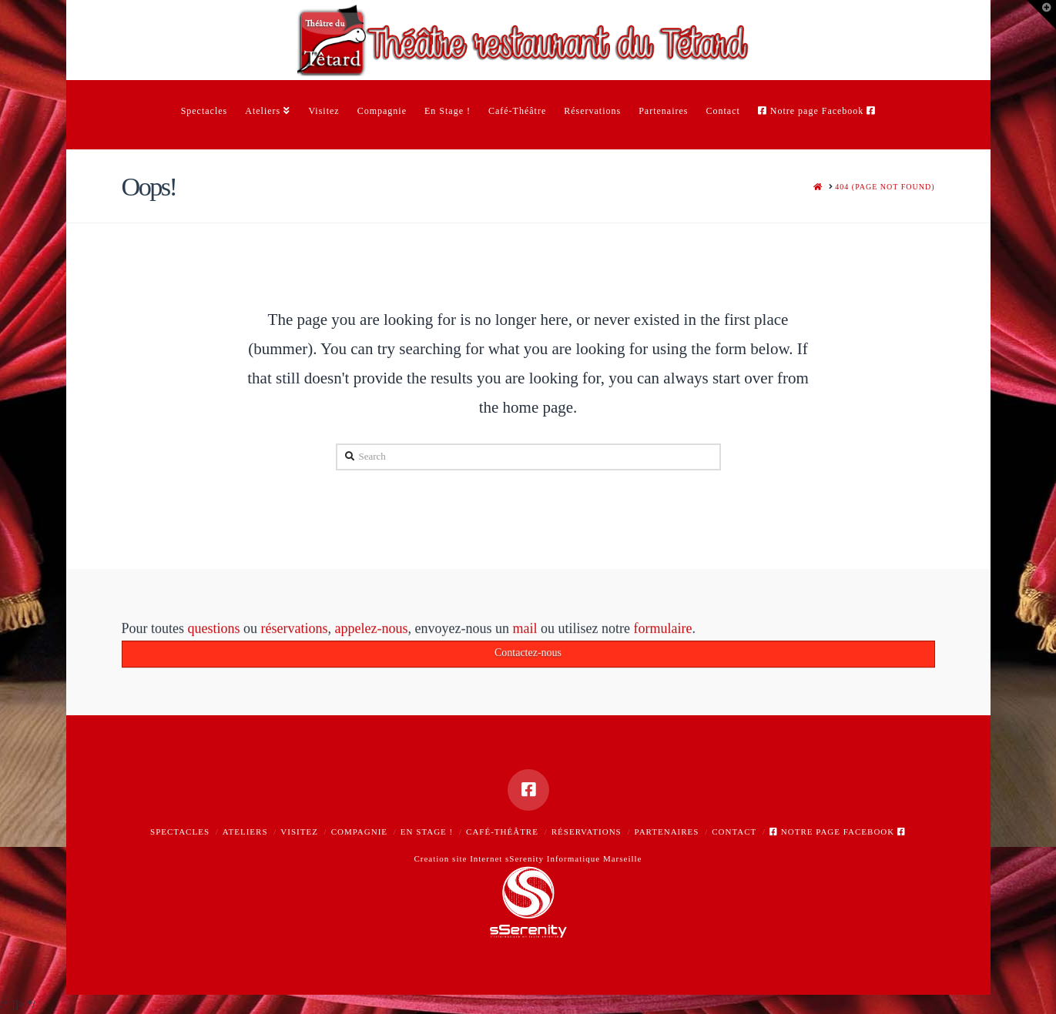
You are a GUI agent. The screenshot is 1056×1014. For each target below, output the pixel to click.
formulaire (662, 630)
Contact (734, 831)
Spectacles (180, 831)
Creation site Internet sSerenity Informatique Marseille (528, 858)
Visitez (299, 831)
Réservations (586, 831)
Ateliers (245, 831)
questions (214, 630)
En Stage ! (427, 831)
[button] (1041, 14)
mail (524, 630)
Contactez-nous (528, 655)
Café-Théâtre (502, 831)
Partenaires (667, 831)
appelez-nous (371, 630)
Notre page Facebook (837, 831)
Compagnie (359, 831)
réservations (294, 630)
